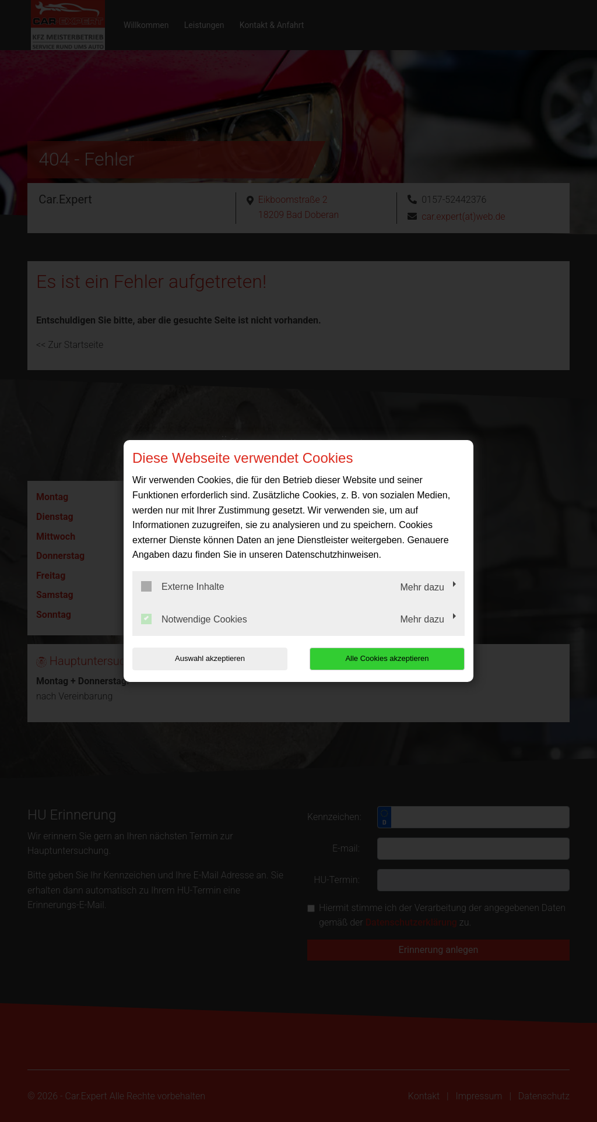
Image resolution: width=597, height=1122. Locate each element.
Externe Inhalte (182, 586)
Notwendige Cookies (194, 619)
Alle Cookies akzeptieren (389, 658)
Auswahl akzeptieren (207, 658)
